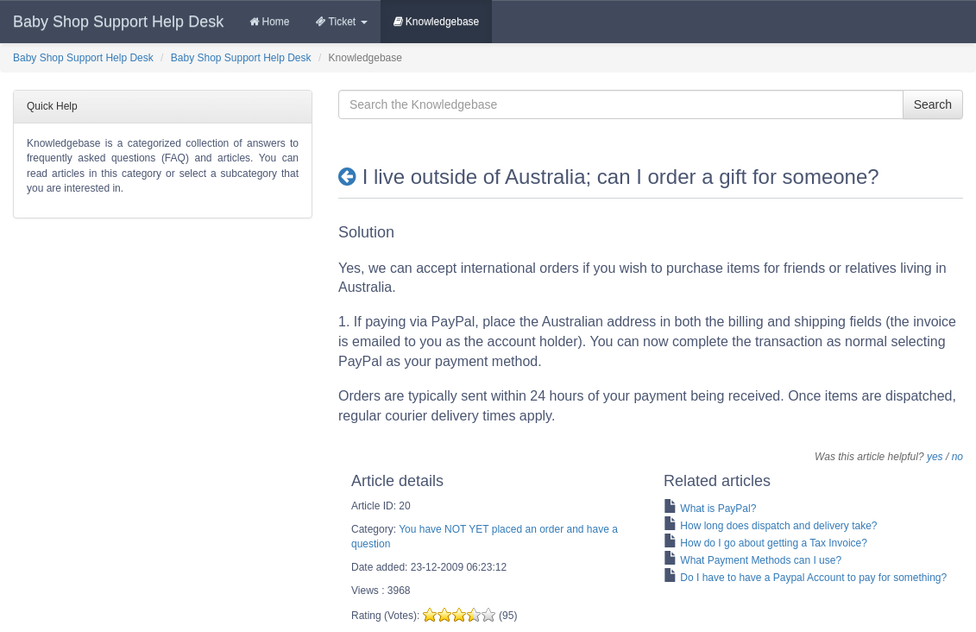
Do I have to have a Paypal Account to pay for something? (813, 578)
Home (269, 22)
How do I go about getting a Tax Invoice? (773, 543)
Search (933, 104)
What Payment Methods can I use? (760, 560)
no (957, 457)
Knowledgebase (437, 22)
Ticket (342, 22)
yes (935, 457)
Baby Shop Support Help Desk (118, 21)
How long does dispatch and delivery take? (778, 526)
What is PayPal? (718, 508)
